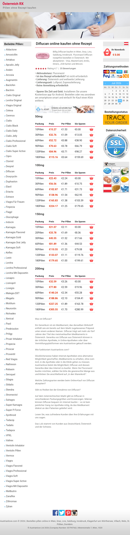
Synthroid (11, 415)
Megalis (10, 298)
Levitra (9, 262)
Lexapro (10, 278)
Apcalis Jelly (12, 64)
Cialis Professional (16, 141)
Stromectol (11, 394)
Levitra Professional (16, 267)
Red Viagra (11, 359)
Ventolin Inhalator (15, 445)
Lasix (9, 257)
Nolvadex (11, 313)
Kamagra (10, 227)
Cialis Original (13, 95)
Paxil (8, 323)
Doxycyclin (11, 176)
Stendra (10, 389)
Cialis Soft (11, 146)
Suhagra (10, 399)
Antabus (10, 59)
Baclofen (10, 85)
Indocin (10, 222)
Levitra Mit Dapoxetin (17, 273)
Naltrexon (11, 364)
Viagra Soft (12, 476)
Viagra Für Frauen (15, 201)
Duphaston (11, 181)
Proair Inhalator (14, 339)
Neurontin (11, 308)
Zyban (9, 506)
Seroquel (10, 374)
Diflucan (10, 171)
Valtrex (9, 440)
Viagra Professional (16, 471)
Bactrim (10, 90)
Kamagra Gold (13, 237)
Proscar (10, 349)
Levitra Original (14, 100)
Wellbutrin (11, 491)
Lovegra (10, 288)
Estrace (10, 196)
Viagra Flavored (14, 465)
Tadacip (10, 420)
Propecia (10, 344)
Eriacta (9, 191)
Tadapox (10, 430)
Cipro (9, 156)
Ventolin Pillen (13, 450)
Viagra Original (13, 105)
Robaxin (10, 369)
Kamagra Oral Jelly (16, 242)
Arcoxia (10, 75)
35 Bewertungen (68, 68)
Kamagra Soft (13, 247)
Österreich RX (13, 4)
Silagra (9, 379)
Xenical (10, 318)
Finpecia (10, 207)
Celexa (9, 110)
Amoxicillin (11, 54)
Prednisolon (12, 328)
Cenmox (10, 115)
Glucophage (12, 217)
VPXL (9, 435)
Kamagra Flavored (15, 232)
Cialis (9, 120)
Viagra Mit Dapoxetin (17, 486)
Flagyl (9, 212)
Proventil (10, 354)
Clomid (9, 161)
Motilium (10, 303)
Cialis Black (12, 125)
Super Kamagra (14, 405)
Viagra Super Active (16, 481)
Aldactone (11, 49)
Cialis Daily (11, 130)
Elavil (8, 186)
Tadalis (10, 425)
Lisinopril (11, 283)
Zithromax (11, 501)
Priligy (9, 333)
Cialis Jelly (11, 136)
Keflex (9, 252)
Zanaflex (10, 496)
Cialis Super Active (16, 151)
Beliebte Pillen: (14, 44)
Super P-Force (13, 410)
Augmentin (11, 80)
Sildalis (10, 384)
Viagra (9, 460)
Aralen (9, 70)
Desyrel (10, 166)
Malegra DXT (12, 293)
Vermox (10, 455)
